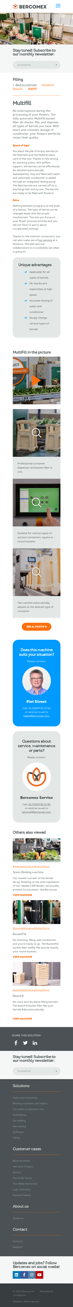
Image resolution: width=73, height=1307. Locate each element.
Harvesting (19, 1126)
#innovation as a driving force (31, 866)
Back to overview (26, 84)
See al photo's (37, 626)
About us (18, 1218)
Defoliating (19, 1114)
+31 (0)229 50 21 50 (39, 804)
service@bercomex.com (36, 812)
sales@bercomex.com (36, 715)
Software (18, 1132)
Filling (16, 1137)
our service (45, 240)
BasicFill (18, 88)
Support (18, 1246)
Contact (18, 1241)
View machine (22, 895)
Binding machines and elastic (30, 1103)
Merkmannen (31, 1301)
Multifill (32, 88)
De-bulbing (19, 1120)
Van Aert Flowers (23, 1166)
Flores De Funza (22, 1177)
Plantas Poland (22, 1195)
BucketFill (48, 84)
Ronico (17, 1172)
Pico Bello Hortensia (25, 1183)
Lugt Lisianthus (22, 1189)
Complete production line (28, 1109)
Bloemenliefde (21, 1160)
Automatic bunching (25, 1097)
